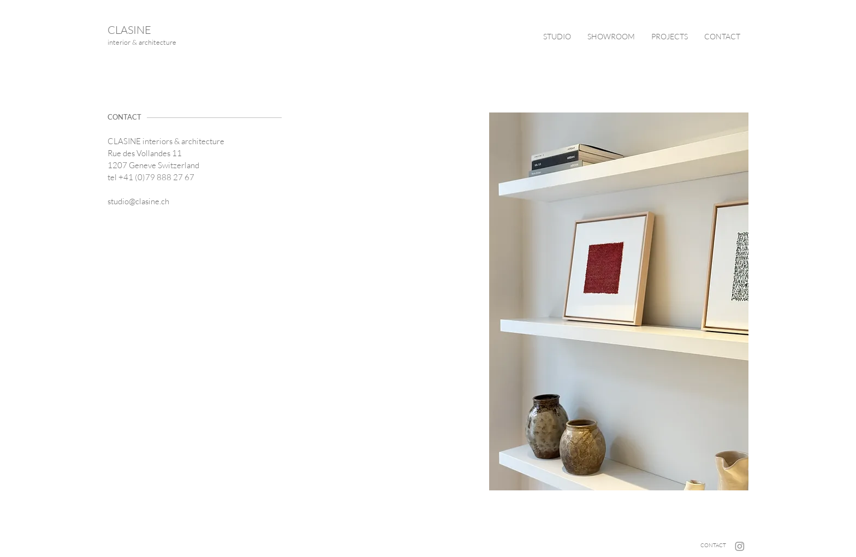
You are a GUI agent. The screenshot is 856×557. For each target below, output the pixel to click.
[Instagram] (740, 546)
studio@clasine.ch (138, 201)
